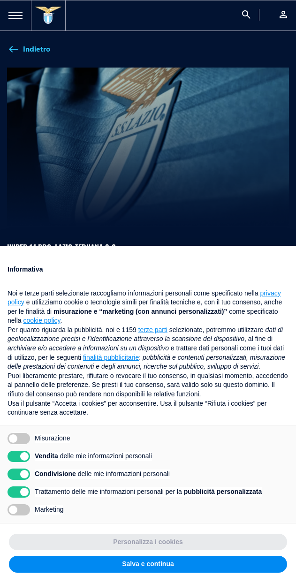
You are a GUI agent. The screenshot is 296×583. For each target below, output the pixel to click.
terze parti (152, 329)
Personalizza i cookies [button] (148, 541)
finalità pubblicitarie (111, 357)
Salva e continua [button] (148, 564)
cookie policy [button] (41, 320)
